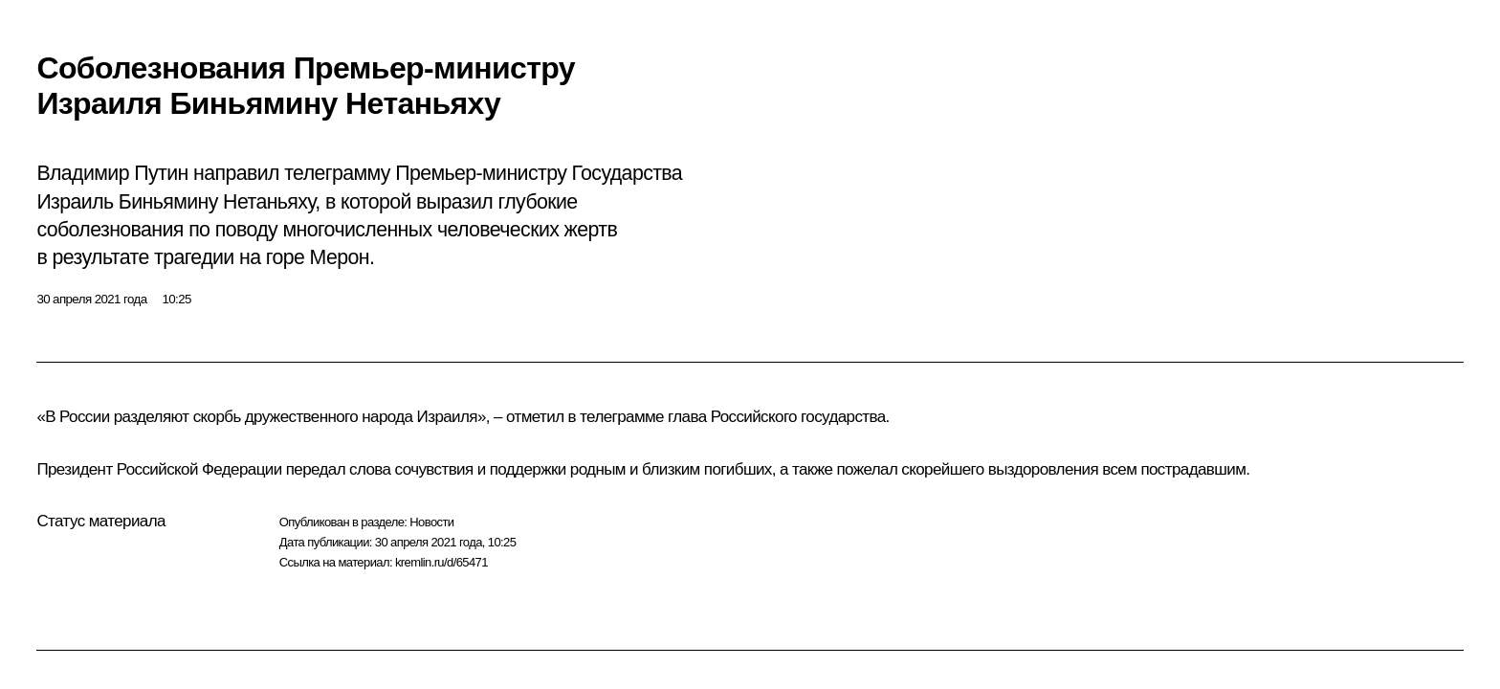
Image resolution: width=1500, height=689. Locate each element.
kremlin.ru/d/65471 (441, 562)
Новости (431, 522)
